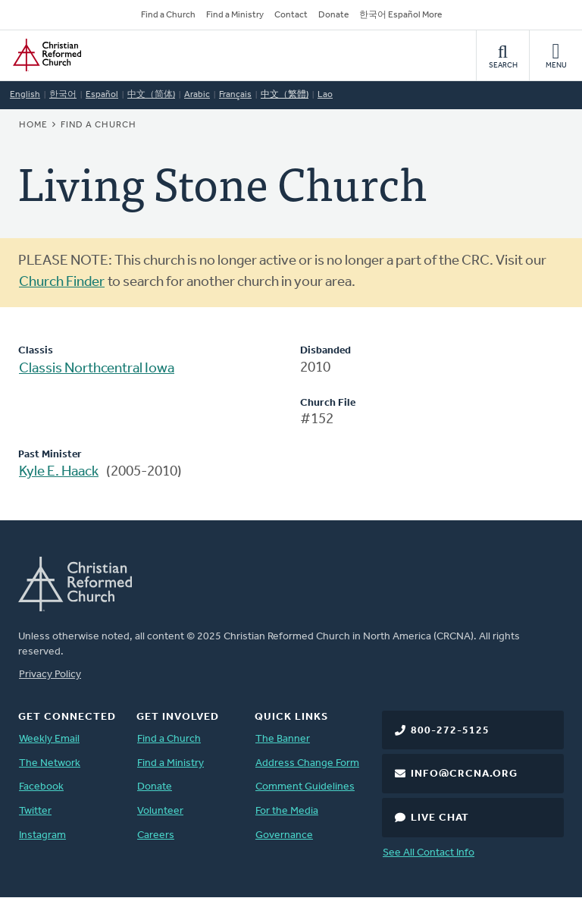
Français (235, 94)
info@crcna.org (464, 774)
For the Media (286, 811)
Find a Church (168, 15)
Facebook (41, 787)
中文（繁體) (284, 94)
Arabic (197, 94)
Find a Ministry (235, 15)
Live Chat (440, 818)
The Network (49, 763)
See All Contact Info (428, 853)
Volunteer (160, 811)
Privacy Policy (50, 674)
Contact (291, 15)
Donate (333, 15)
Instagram (42, 835)
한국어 (63, 94)
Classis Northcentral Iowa (96, 369)
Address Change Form (307, 763)
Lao (325, 94)
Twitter (35, 811)
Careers (155, 835)
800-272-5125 (450, 730)
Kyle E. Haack (59, 472)
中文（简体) (151, 94)
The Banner (282, 739)
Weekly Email (49, 739)
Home (33, 125)
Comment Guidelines (305, 787)
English (25, 94)
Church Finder (62, 282)
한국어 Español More (400, 15)
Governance (284, 835)
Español (102, 94)
